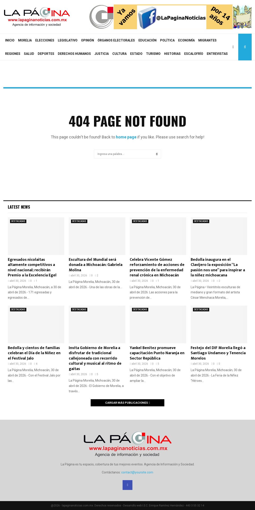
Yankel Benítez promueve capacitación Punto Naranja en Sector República (157, 353)
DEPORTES (46, 54)
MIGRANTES (207, 40)
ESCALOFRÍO (193, 54)
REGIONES (12, 54)
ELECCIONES (44, 40)
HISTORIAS (172, 54)
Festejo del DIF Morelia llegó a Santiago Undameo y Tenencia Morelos (218, 353)
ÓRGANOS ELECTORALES (116, 40)
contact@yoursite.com (137, 472)
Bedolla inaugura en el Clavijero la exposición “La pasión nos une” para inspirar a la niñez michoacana (218, 267)
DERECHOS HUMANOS (74, 54)
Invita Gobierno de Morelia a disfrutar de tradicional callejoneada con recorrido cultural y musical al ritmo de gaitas (95, 358)
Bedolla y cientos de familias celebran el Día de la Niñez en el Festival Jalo (34, 353)
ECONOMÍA (186, 40)
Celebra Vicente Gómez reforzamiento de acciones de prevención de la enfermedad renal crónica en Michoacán (157, 267)
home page (126, 137)
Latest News (19, 207)
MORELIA (25, 40)
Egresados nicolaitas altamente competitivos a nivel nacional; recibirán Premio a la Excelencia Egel (32, 267)
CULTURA (119, 54)
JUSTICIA (101, 54)
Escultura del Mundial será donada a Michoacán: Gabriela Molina (95, 265)
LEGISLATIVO (67, 40)
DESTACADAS (18, 221)
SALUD (29, 54)
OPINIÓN (87, 40)
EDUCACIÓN (147, 40)
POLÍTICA (167, 40)
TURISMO (153, 54)
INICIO (10, 40)
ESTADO (136, 54)
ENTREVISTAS (217, 54)
